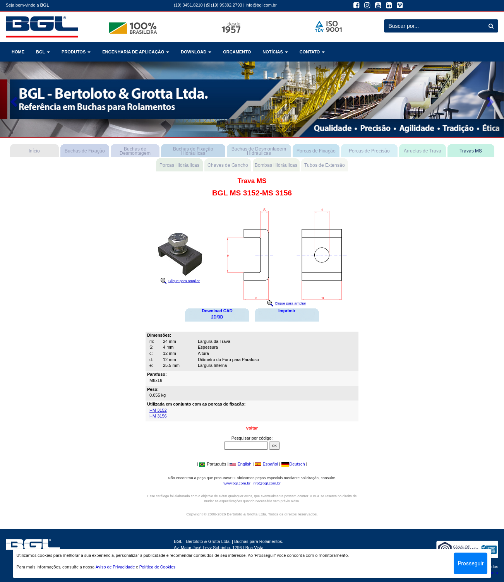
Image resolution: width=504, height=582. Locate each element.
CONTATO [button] (312, 52)
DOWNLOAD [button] (196, 52)
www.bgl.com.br (236, 483)
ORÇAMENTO (237, 52)
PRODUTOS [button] (76, 52)
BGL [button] (43, 52)
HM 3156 (158, 416)
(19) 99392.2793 (224, 5)
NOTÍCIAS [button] (275, 52)
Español (266, 464)
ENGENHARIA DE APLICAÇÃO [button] (135, 52)
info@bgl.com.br (260, 5)
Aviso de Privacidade (115, 567)
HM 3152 (158, 410)
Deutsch (293, 464)
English (240, 464)
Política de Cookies (157, 567)
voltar (252, 428)
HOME (18, 52)
